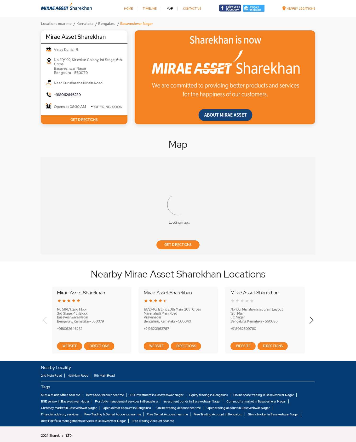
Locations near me (56, 24)
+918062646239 (67, 94)
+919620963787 (156, 329)
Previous (45, 320)
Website (69, 346)
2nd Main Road (51, 376)
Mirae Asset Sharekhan (81, 292)
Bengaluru (106, 24)
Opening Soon (108, 107)
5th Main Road (104, 376)
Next (311, 320)
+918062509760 (243, 329)
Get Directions (178, 245)
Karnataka (84, 24)
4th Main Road (78, 376)
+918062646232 (69, 329)
